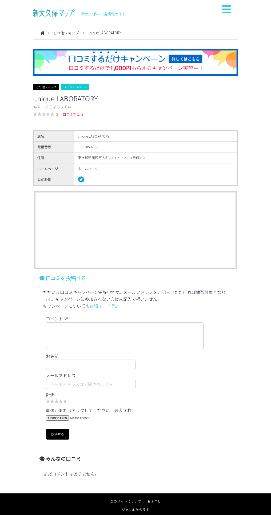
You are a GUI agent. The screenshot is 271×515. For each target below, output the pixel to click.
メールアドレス (61, 375)
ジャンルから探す (135, 509)
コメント (57, 318)
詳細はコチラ (102, 306)
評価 (50, 394)
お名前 (52, 356)
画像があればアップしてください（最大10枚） (91, 410)
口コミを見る (73, 114)
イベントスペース (75, 87)
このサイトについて (125, 501)
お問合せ (154, 501)
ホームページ (88, 168)
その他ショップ (66, 32)
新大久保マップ (54, 13)
